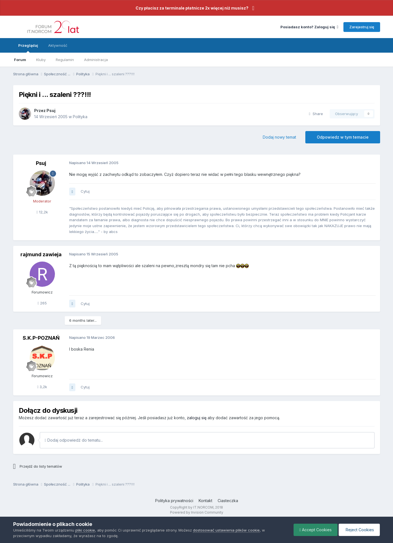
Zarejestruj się (361, 27)
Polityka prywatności (174, 500)
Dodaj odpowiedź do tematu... (74, 440)
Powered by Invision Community (196, 512)
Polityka (80, 116)
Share (316, 113)
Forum (20, 59)
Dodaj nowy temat (279, 137)
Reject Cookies (359, 529)
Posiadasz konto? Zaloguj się (309, 27)
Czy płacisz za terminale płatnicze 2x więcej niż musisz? (192, 8)
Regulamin (65, 59)
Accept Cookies (315, 529)
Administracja (96, 59)
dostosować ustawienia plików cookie (226, 530)
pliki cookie (85, 530)
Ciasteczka (228, 500)
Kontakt (205, 500)
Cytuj (85, 191)
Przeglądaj (28, 48)
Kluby (41, 59)
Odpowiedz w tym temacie (343, 137)
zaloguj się (196, 417)
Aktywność (57, 45)
